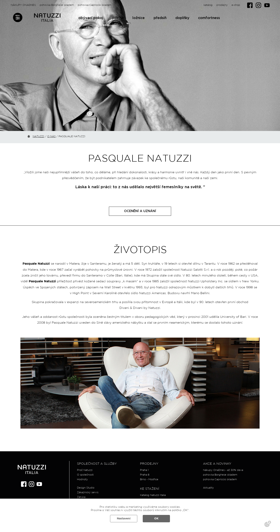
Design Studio (85, 488)
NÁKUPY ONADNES (23, 5)
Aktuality (208, 488)
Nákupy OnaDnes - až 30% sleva (223, 470)
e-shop (236, 5)
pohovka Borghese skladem (57, 5)
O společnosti (85, 475)
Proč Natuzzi (85, 470)
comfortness (209, 18)
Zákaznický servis (87, 492)
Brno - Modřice (149, 479)
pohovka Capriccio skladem (95, 5)
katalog (208, 5)
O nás (51, 136)
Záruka (81, 497)
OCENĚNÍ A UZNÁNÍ (140, 211)
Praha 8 (144, 475)
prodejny (222, 5)
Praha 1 (144, 470)
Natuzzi (38, 136)
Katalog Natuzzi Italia (153, 495)
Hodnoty (82, 479)
